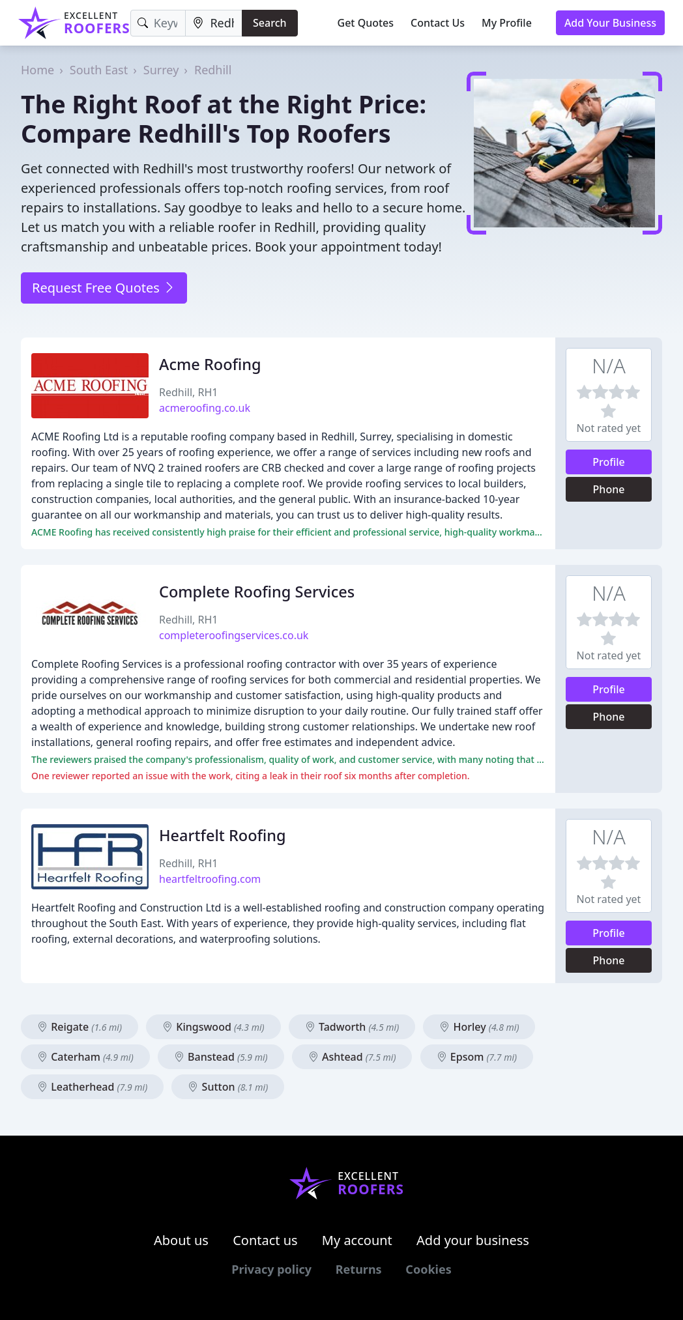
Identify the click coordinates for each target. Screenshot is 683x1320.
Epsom (477, 1057)
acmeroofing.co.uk (204, 408)
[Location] (213, 23)
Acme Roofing (210, 364)
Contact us (265, 1240)
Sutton (228, 1087)
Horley (479, 1027)
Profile (608, 462)
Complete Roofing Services (257, 591)
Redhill (212, 70)
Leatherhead (92, 1087)
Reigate (79, 1027)
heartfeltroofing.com (210, 879)
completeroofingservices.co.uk (233, 635)
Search (269, 23)
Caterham (85, 1057)
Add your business (472, 1240)
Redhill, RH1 (188, 392)
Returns (359, 1269)
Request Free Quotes (104, 287)
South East (99, 70)
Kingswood (213, 1027)
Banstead (221, 1057)
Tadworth (352, 1027)
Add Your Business (610, 23)
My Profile (507, 23)
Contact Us (438, 23)
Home (37, 70)
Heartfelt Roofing (222, 835)
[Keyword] (158, 23)
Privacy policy (271, 1269)
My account (357, 1240)
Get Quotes (366, 23)
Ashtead (352, 1057)
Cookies (428, 1269)
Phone (609, 489)
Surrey (161, 70)
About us (181, 1240)
